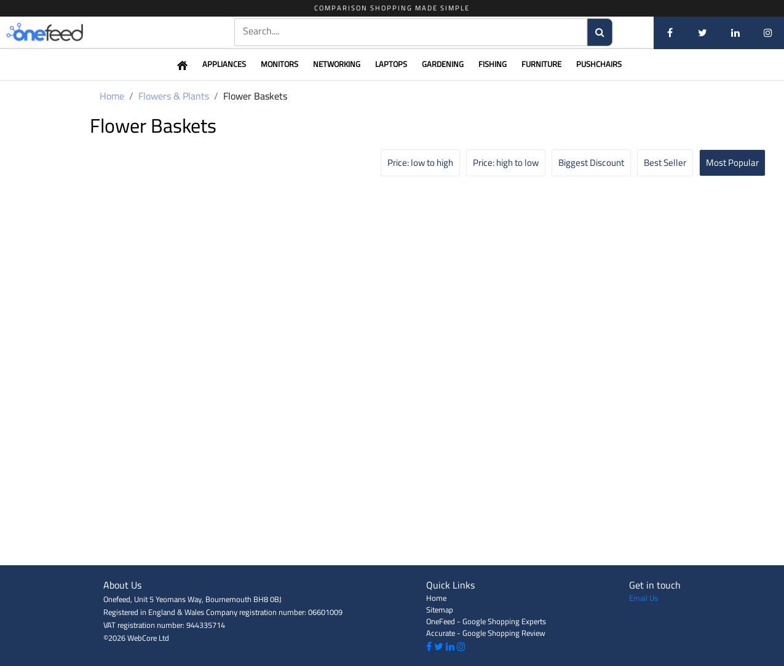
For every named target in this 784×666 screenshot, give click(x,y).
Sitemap (439, 609)
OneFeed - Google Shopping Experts (486, 621)
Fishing (492, 64)
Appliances (224, 64)
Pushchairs (599, 64)
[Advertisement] (392, 537)
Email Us (643, 597)
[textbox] (411, 31)
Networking (336, 64)
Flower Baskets (255, 95)
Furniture (541, 64)
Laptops (391, 64)
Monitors (279, 64)
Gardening (443, 64)
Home (112, 95)
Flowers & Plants (173, 95)
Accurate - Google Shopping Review (485, 632)
